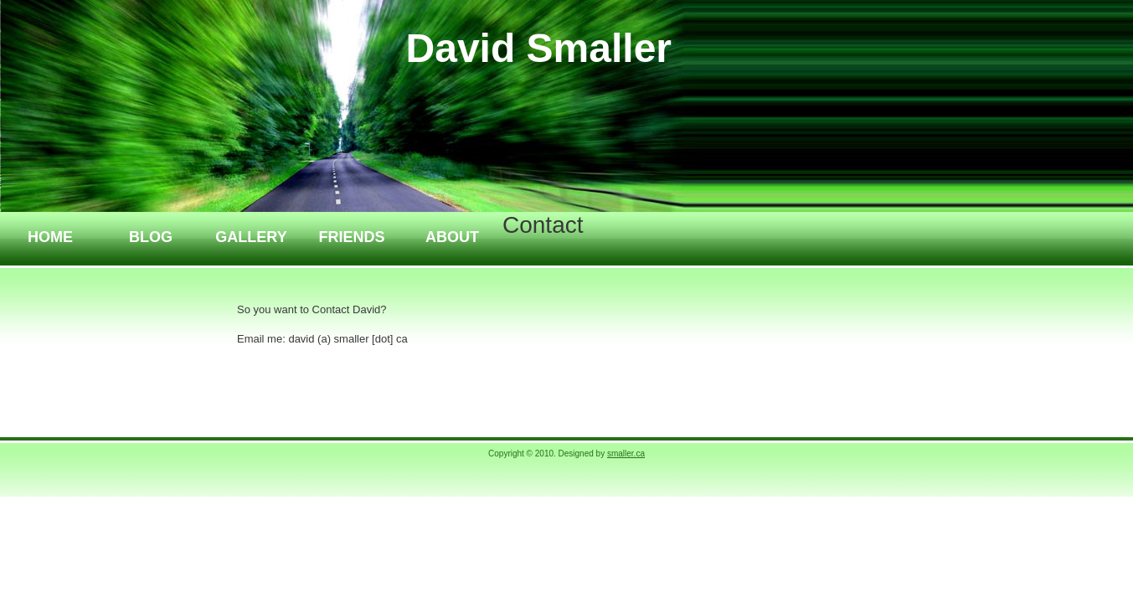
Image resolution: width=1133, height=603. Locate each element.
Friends (351, 237)
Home (50, 237)
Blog (151, 237)
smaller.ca (626, 453)
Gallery (250, 237)
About (452, 237)
